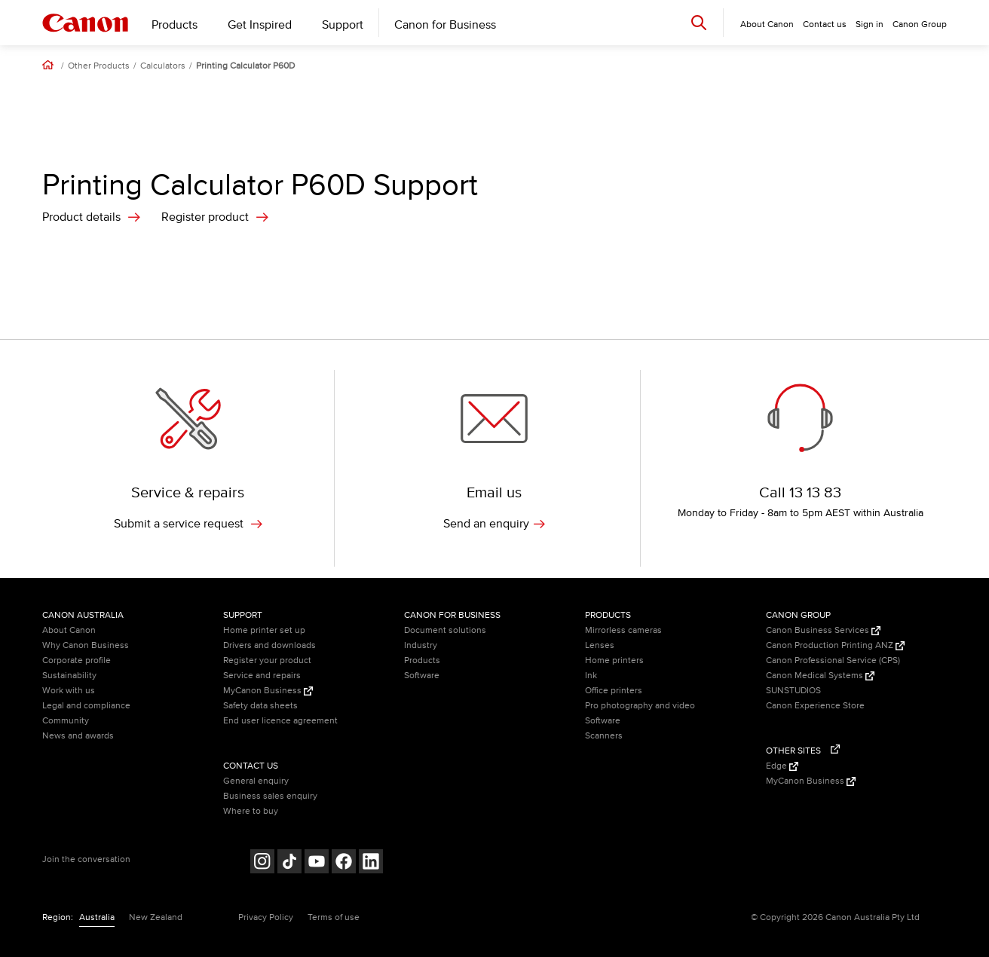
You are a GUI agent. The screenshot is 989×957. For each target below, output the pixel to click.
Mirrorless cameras (623, 630)
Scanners (604, 735)
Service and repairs (262, 675)
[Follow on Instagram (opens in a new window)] (262, 863)
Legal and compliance (86, 705)
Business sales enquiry (270, 796)
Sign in (869, 24)
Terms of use (334, 917)
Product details (81, 217)
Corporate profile (76, 660)
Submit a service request (188, 523)
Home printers (614, 660)
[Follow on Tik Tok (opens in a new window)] (289, 863)
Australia (97, 917)
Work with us (68, 690)
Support (342, 24)
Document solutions (445, 630)
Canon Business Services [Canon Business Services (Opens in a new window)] (823, 630)
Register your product (267, 660)
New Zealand (155, 917)
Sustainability (69, 675)
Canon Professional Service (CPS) (833, 660)
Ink (591, 675)
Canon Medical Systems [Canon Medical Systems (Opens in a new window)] (820, 675)
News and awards (78, 735)
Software (421, 675)
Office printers (613, 690)
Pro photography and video (640, 705)
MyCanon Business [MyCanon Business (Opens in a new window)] (268, 690)
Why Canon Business (85, 645)
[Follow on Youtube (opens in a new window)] (317, 863)
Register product (205, 217)
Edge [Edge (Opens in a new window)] (782, 766)
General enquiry (256, 781)
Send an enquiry (494, 523)
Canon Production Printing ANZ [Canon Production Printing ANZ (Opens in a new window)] (835, 645)
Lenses (599, 645)
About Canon (69, 630)
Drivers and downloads (269, 645)
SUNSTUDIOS (793, 690)
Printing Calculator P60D (245, 66)
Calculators (162, 66)
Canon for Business (445, 24)
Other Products (99, 66)
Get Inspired (260, 24)
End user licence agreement (280, 720)
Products (174, 24)
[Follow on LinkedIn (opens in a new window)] (371, 863)
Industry (420, 645)
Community (65, 720)
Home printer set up (264, 630)
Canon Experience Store (815, 705)
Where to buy (250, 811)
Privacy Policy (265, 917)
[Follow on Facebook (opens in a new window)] (344, 863)
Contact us (825, 24)
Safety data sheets (260, 705)
